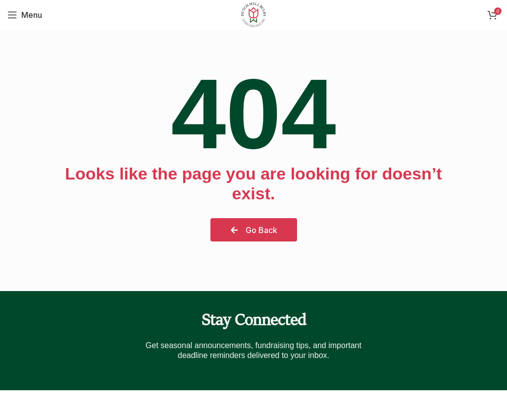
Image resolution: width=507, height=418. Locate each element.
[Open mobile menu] (24, 15)
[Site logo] (253, 14)
